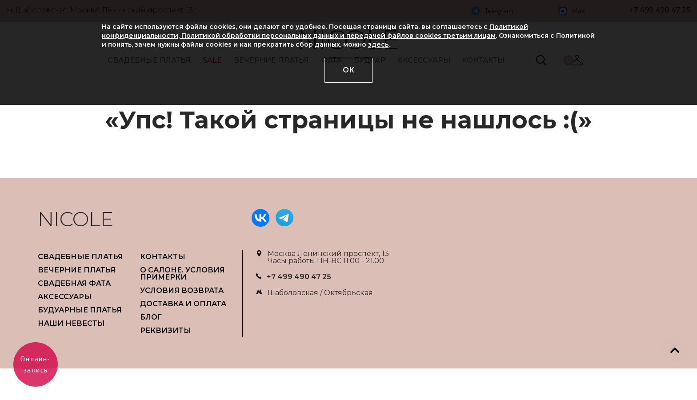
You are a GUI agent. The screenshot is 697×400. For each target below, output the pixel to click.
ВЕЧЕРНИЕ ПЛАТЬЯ (77, 270)
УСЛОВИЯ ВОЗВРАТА (182, 290)
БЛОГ (151, 317)
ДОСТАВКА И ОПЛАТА (183, 304)
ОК (348, 70)
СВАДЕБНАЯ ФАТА (74, 283)
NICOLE (75, 219)
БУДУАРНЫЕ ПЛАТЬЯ (80, 310)
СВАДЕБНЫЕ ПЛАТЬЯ (80, 256)
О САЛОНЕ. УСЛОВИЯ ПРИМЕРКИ (182, 273)
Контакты (162, 256)
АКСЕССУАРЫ (65, 296)
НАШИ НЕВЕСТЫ (71, 323)
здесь (378, 44)
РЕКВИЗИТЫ (165, 330)
